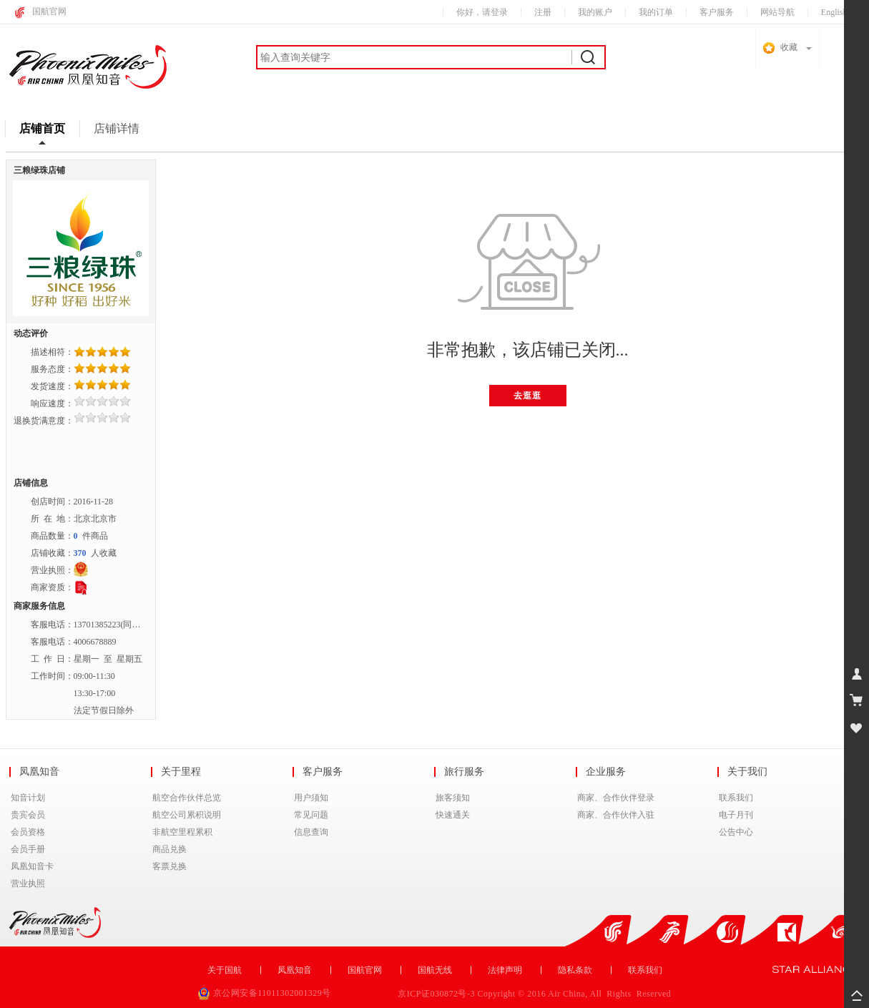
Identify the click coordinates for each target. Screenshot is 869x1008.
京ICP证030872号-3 (437, 994)
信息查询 (311, 832)
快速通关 (453, 815)
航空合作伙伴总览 (186, 798)
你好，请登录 (482, 12)
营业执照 (28, 884)
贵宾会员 (28, 815)
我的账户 (595, 12)
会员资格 (28, 832)
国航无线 (435, 970)
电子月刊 (736, 815)
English (834, 12)
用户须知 (311, 798)
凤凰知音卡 (32, 866)
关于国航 (224, 970)
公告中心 (736, 832)
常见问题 (311, 815)
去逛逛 (528, 396)
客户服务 (716, 12)
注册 (542, 12)
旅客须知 (453, 798)
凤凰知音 (295, 970)
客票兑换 (169, 866)
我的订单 (656, 12)
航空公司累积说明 (186, 815)
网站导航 (777, 12)
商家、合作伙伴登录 (615, 798)
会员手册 (28, 849)
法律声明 (505, 970)
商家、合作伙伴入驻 (615, 815)
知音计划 (28, 798)
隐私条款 (575, 970)
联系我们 (736, 798)
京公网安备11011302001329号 (266, 993)
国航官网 (49, 11)
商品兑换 (169, 849)
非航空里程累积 (182, 832)
